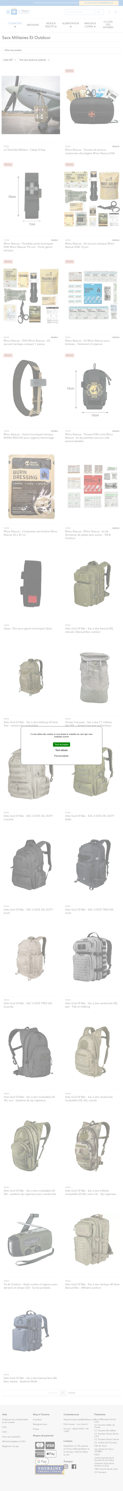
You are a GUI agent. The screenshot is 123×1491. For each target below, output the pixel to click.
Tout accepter (61, 744)
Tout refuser (61, 750)
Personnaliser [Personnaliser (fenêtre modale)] (61, 756)
